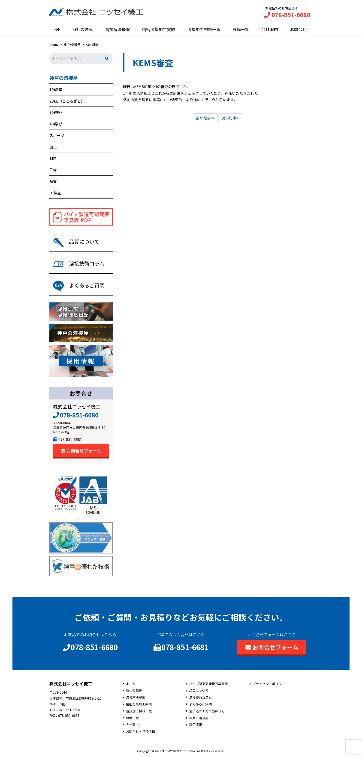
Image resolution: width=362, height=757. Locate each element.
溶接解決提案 (117, 29)
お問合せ (298, 29)
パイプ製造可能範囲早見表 (208, 684)
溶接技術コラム (200, 697)
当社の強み (82, 29)
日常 (53, 170)
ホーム (131, 684)
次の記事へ (230, 118)
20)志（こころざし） (66, 101)
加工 (53, 147)
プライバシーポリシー (269, 684)
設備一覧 (240, 29)
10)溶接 (55, 89)
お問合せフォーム (81, 450)
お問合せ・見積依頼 (140, 731)
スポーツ (56, 135)
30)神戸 (55, 112)
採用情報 (195, 724)
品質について (198, 691)
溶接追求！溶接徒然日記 (207, 711)
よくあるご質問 (200, 704)
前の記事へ (205, 118)
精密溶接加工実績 (158, 29)
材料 (53, 158)
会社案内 (269, 29)
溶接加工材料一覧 (203, 29)
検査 (57, 192)
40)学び (55, 124)
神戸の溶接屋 (63, 78)
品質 (53, 181)
